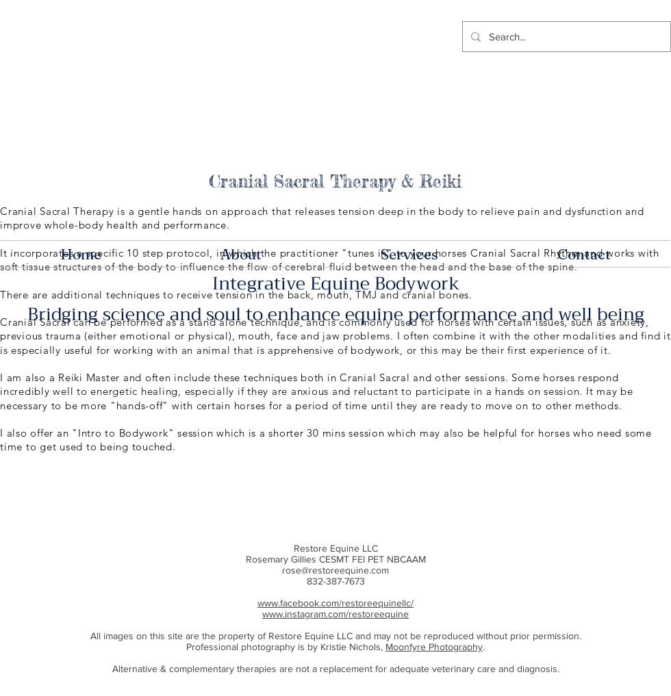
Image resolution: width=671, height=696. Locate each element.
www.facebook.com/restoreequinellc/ (335, 602)
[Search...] (565, 36)
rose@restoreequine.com (335, 570)
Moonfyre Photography (434, 646)
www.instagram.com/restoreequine (335, 613)
